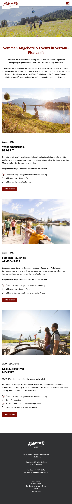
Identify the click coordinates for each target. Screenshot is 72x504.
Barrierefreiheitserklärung (36, 486)
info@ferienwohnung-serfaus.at (36, 472)
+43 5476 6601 (39, 470)
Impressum (36, 481)
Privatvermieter (36, 491)
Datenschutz (36, 483)
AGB (36, 488)
